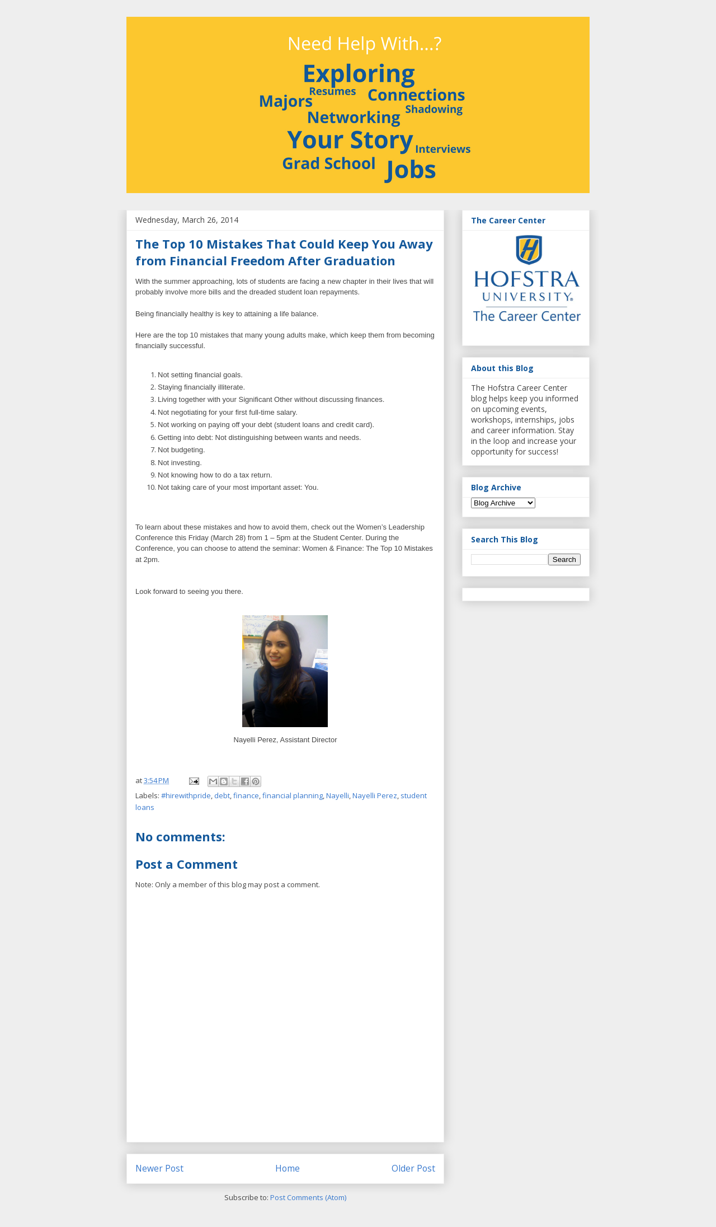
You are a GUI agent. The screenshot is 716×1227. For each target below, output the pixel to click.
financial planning (292, 795)
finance (246, 795)
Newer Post (159, 1168)
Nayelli (337, 795)
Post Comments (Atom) (308, 1197)
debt (222, 795)
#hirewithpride (186, 795)
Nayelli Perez (374, 795)
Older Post (413, 1168)
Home (287, 1168)
